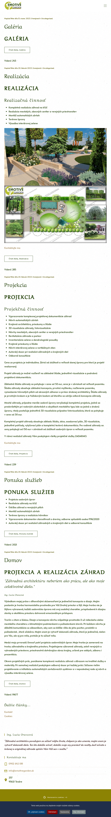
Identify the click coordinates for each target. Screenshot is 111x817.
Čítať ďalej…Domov (17, 684)
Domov (13, 559)
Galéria (13, 26)
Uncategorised (46, 18)
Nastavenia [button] (65, 813)
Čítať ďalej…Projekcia (18, 454)
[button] (105, 6)
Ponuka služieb (23, 479)
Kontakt (8, 711)
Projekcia (15, 284)
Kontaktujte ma (12, 247)
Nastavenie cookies (53, 797)
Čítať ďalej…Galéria (17, 50)
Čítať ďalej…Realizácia (18, 259)
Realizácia (16, 75)
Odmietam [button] (52, 813)
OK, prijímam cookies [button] (36, 813)
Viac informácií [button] (79, 813)
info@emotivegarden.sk (21, 770)
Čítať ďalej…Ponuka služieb (21, 534)
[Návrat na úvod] (13, 6)
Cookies (8, 716)
